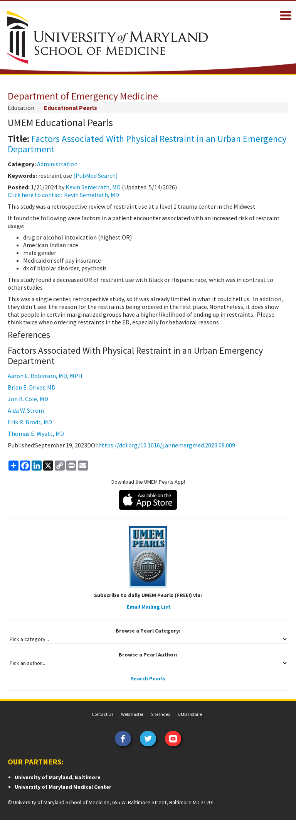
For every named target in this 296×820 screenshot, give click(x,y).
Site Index (160, 714)
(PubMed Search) (95, 175)
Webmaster (132, 714)
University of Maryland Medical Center (63, 786)
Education (21, 107)
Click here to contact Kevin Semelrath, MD (63, 195)
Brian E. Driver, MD (32, 387)
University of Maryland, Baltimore (58, 777)
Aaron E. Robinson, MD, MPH (45, 376)
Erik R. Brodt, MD (30, 422)
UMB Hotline (190, 714)
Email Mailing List (149, 606)
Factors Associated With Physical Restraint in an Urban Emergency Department (147, 144)
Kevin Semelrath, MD (93, 187)
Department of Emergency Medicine (83, 95)
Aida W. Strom (26, 410)
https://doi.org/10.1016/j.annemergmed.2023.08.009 (166, 445)
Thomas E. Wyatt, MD (36, 433)
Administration (57, 164)
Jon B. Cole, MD (28, 399)
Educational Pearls (70, 107)
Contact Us (102, 714)
